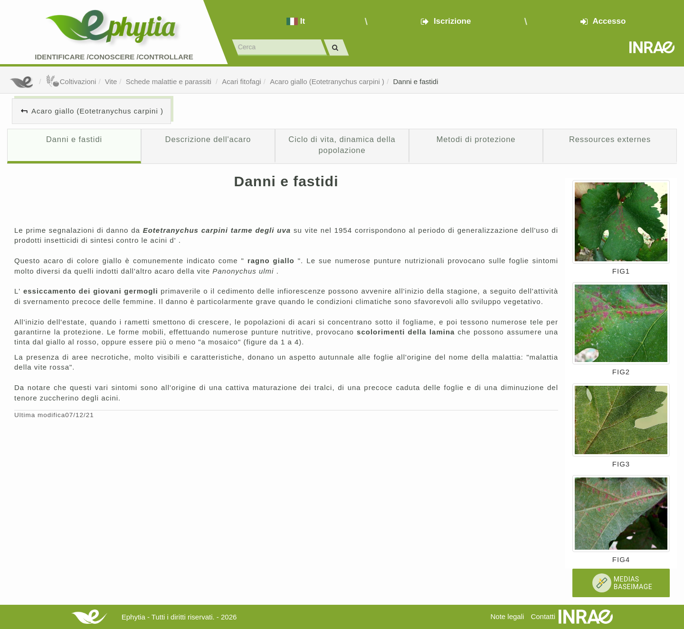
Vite (111, 81)
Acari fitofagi (241, 81)
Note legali (507, 616)
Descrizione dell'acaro (208, 139)
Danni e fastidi (415, 81)
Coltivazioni (71, 81)
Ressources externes (610, 139)
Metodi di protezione (476, 139)
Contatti (543, 616)
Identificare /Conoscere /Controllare (114, 57)
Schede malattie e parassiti (169, 81)
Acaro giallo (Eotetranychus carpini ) (327, 81)
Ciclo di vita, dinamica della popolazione (341, 145)
